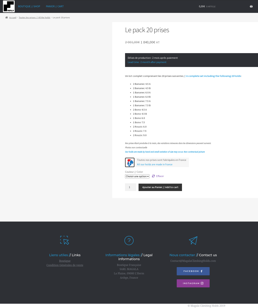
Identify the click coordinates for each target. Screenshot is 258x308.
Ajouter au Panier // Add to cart (160, 187)
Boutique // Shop (29, 6)
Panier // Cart (55, 6)
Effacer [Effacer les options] (160, 176)
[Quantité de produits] (130, 187)
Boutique (64, 261)
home (9, 6)
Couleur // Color (134, 171)
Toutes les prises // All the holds (34, 17)
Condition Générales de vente (64, 265)
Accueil (12, 17)
